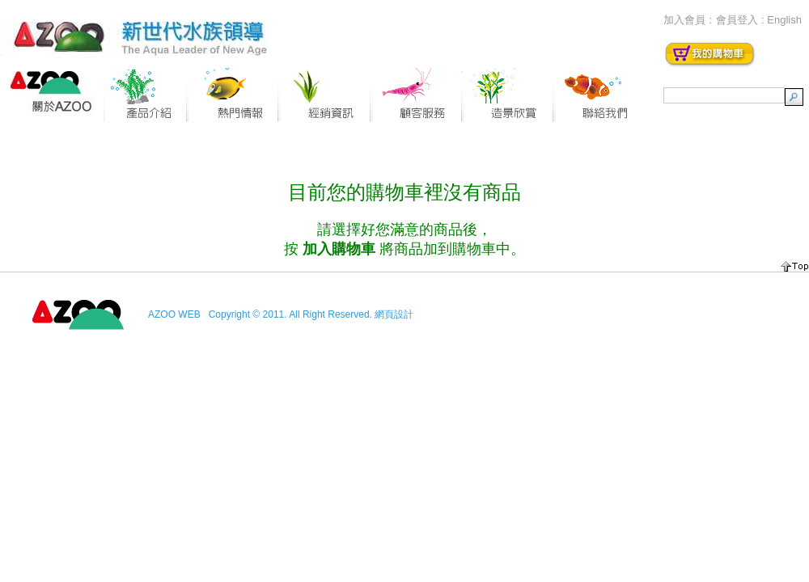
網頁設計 (394, 314)
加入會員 (684, 20)
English (784, 20)
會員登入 (737, 20)
